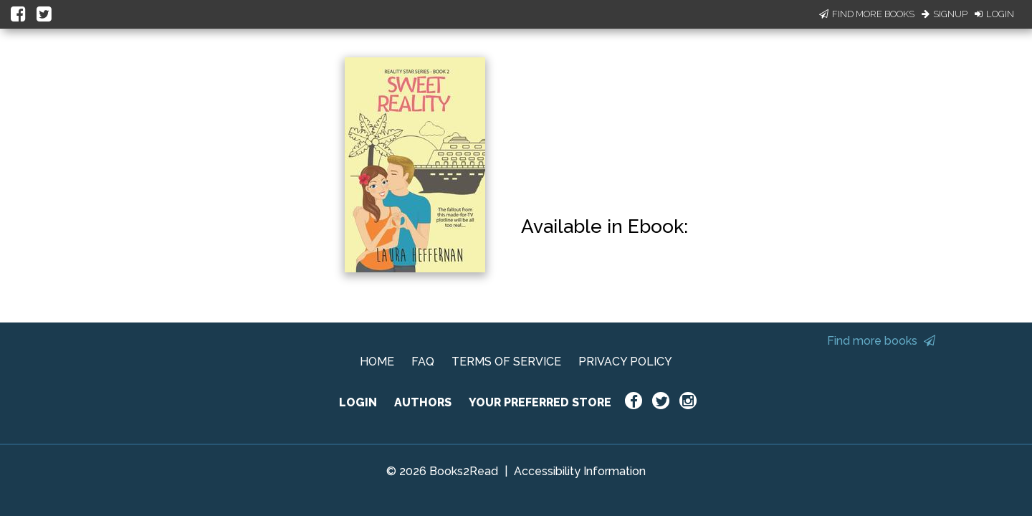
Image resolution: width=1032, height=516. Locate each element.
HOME (377, 361)
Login (994, 14)
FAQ (422, 361)
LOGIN (358, 402)
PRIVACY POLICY (625, 361)
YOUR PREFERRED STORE (540, 402)
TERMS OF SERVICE (506, 361)
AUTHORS (423, 402)
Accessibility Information (580, 471)
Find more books (881, 341)
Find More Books (866, 14)
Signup (945, 14)
